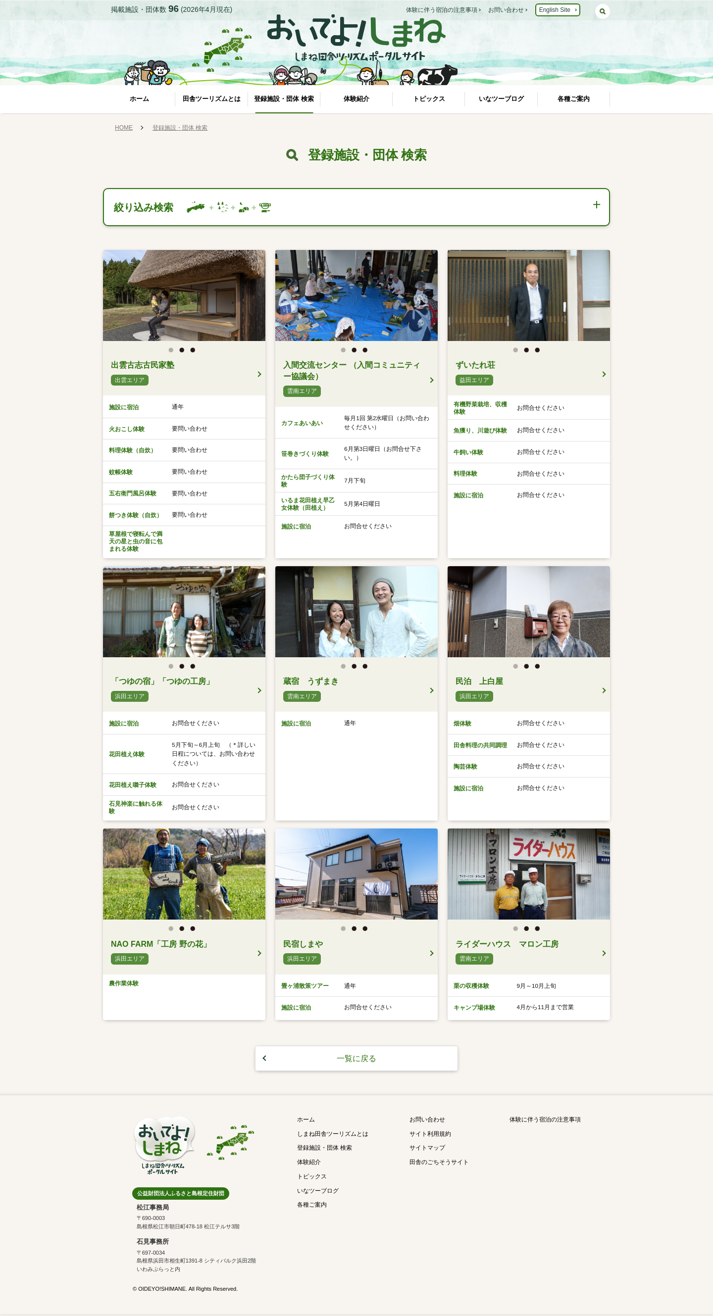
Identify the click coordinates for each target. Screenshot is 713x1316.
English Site (554, 9)
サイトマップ (427, 1149)
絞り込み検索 (146, 207)
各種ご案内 (574, 98)
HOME (124, 127)
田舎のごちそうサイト (439, 1164)
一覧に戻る (356, 1060)
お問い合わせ (506, 9)
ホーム (139, 98)
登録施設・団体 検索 (284, 98)
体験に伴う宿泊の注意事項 (441, 9)
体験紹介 (356, 98)
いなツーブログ (501, 98)
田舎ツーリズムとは (212, 98)
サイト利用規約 (430, 1135)
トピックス (429, 98)
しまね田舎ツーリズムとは (332, 1135)
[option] (184, 297)
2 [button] (184, 354)
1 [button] (173, 354)
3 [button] (195, 354)
